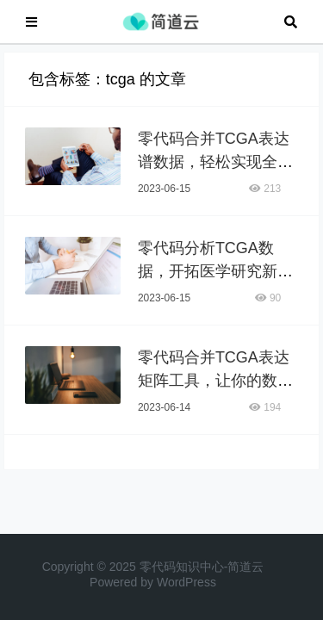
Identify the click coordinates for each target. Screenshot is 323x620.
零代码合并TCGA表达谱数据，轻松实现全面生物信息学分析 (215, 170)
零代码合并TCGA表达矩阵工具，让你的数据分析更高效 (215, 389)
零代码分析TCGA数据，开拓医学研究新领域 (215, 280)
